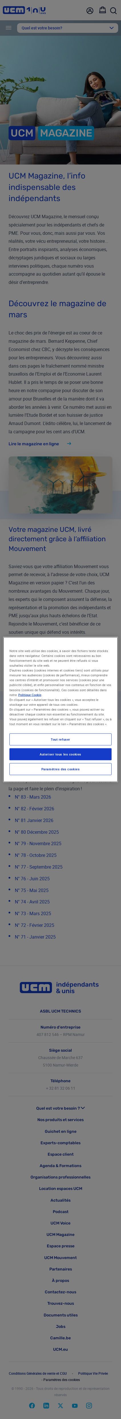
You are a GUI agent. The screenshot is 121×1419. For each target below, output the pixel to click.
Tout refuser (60, 739)
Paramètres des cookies (60, 769)
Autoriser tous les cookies (60, 754)
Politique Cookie (29, 694)
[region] (60, 709)
